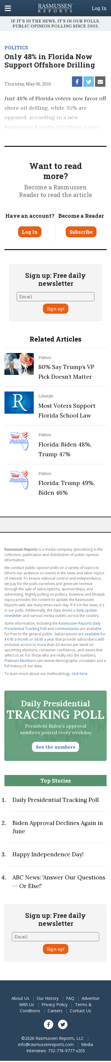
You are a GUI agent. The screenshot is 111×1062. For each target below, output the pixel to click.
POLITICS (16, 47)
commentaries (67, 628)
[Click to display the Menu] (8, 8)
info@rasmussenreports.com (46, 1044)
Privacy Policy (54, 1004)
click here (79, 673)
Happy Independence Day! (47, 854)
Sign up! (56, 309)
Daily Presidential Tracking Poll (55, 799)
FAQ (70, 998)
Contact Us (80, 1010)
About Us (20, 998)
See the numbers (55, 747)
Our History (48, 998)
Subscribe (81, 232)
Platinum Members (20, 660)
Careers (55, 1010)
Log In (99, 8)
